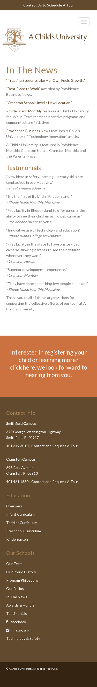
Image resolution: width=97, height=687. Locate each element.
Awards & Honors (20, 605)
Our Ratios (15, 588)
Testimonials (16, 613)
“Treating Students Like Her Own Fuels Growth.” (45, 80)
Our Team (14, 563)
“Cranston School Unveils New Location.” (39, 102)
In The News (16, 597)
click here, (23, 367)
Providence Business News (28, 130)
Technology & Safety (23, 638)
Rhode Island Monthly (24, 111)
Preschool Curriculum (23, 531)
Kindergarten (17, 539)
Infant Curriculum (20, 514)
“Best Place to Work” (23, 88)
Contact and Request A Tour (54, 446)
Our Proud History (21, 572)
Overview (14, 506)
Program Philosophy (22, 580)
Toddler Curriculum (21, 522)
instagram (21, 630)
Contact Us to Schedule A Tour (48, 5)
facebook (18, 622)
